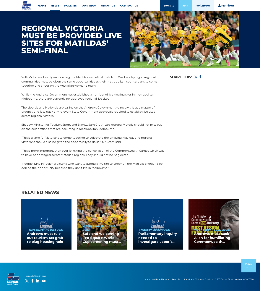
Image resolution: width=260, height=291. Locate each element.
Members (226, 5)
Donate (169, 5)
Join (185, 5)
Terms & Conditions (35, 275)
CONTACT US (129, 5)
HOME (42, 5)
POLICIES (70, 5)
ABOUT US (108, 5)
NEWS (55, 5)
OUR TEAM (89, 5)
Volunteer (203, 5)
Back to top (248, 265)
